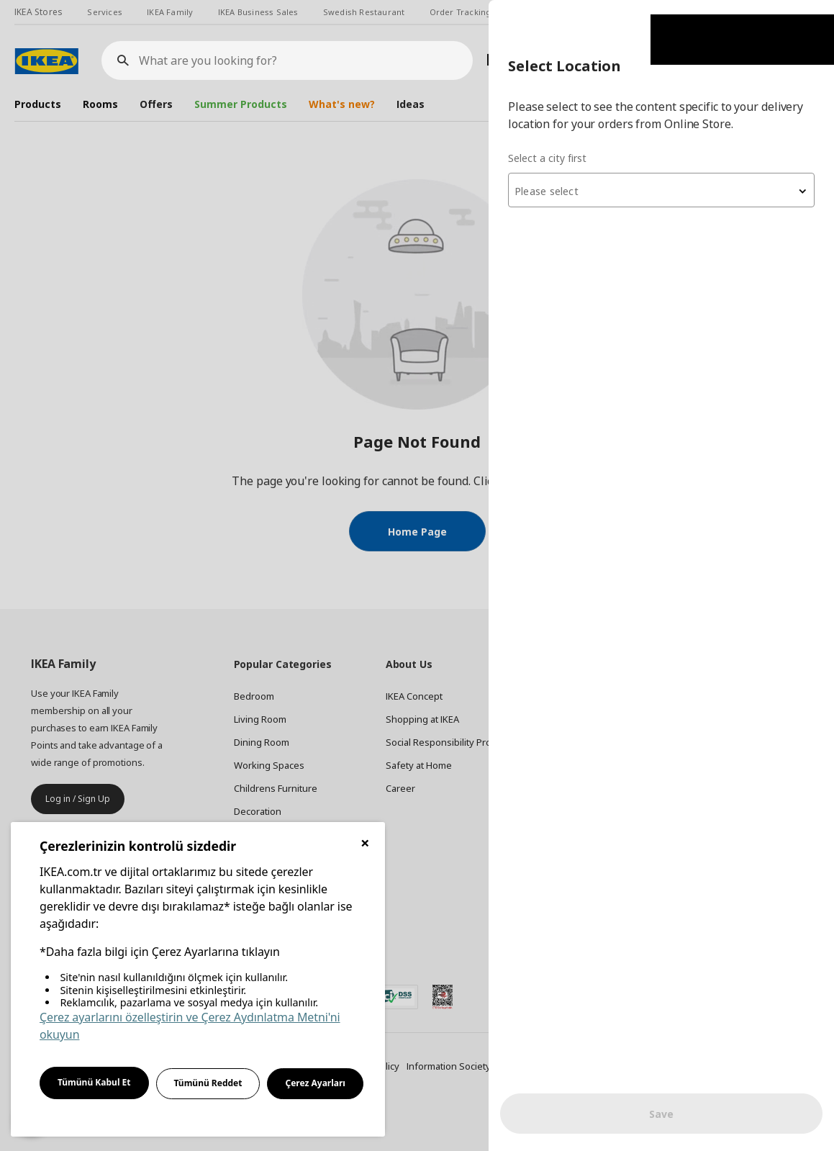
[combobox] (661, 190)
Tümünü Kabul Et (94, 1082)
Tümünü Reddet (208, 1083)
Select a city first (547, 158)
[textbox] (661, 191)
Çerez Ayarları (315, 1083)
